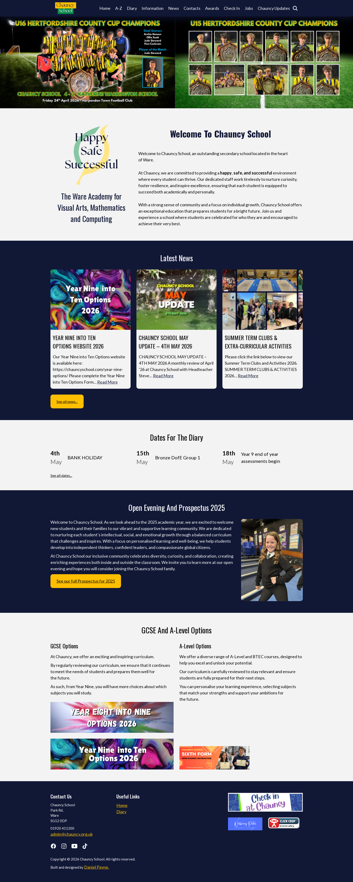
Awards (212, 8)
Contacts (192, 8)
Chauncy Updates (274, 8)
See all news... (67, 401)
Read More (107, 382)
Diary (132, 8)
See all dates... (61, 475)
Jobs (249, 8)
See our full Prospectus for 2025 (86, 581)
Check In (232, 8)
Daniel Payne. (96, 867)
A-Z (118, 8)
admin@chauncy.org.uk (71, 834)
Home (105, 8)
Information (153, 8)
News (173, 8)
